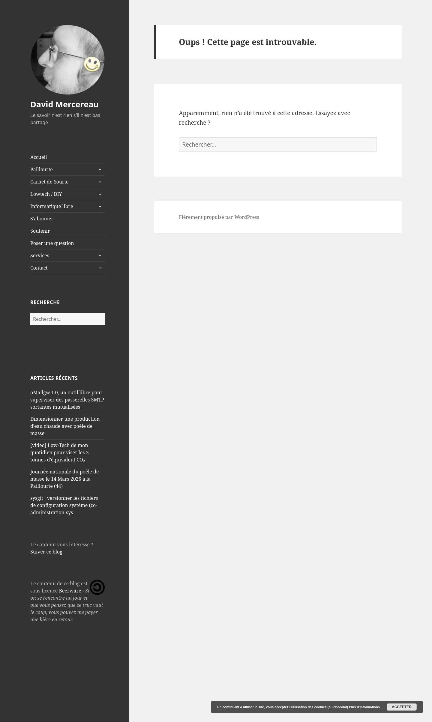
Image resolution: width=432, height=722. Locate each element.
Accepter (402, 707)
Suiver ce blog (46, 551)
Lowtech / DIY (46, 194)
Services (39, 255)
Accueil (38, 157)
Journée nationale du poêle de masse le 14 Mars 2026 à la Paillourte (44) (64, 478)
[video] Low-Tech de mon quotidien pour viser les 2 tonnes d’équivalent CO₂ (59, 452)
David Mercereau (64, 104)
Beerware (70, 590)
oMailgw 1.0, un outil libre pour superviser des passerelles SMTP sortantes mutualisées (67, 399)
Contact (39, 267)
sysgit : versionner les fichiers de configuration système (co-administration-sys (64, 505)
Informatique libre (51, 206)
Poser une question (52, 243)
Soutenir (40, 231)
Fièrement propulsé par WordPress (219, 217)
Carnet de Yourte (49, 181)
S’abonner (41, 218)
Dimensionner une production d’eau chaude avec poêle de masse (65, 426)
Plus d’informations (364, 707)
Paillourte (41, 169)
